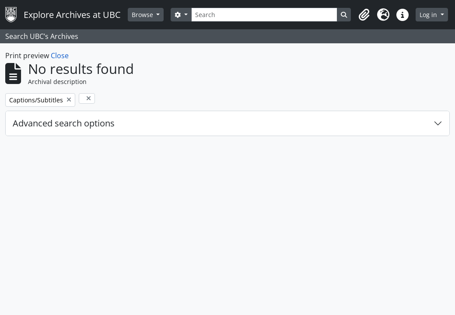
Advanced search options (64, 123)
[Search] (264, 14)
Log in (429, 14)
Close (60, 55)
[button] (364, 14)
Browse (143, 14)
